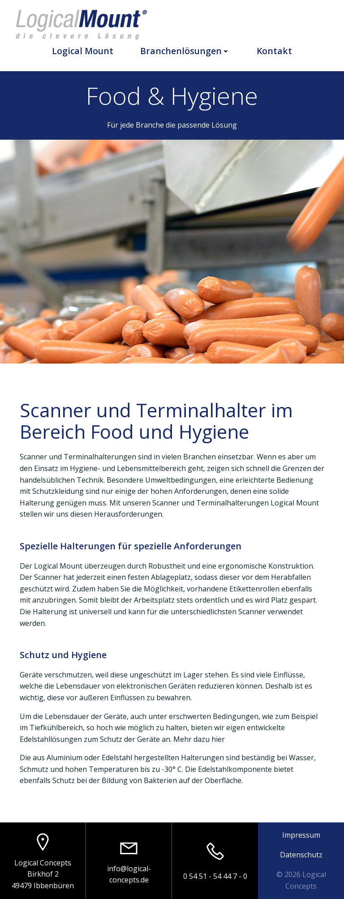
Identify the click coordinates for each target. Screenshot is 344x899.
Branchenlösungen (185, 51)
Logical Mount (82, 51)
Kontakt (274, 51)
